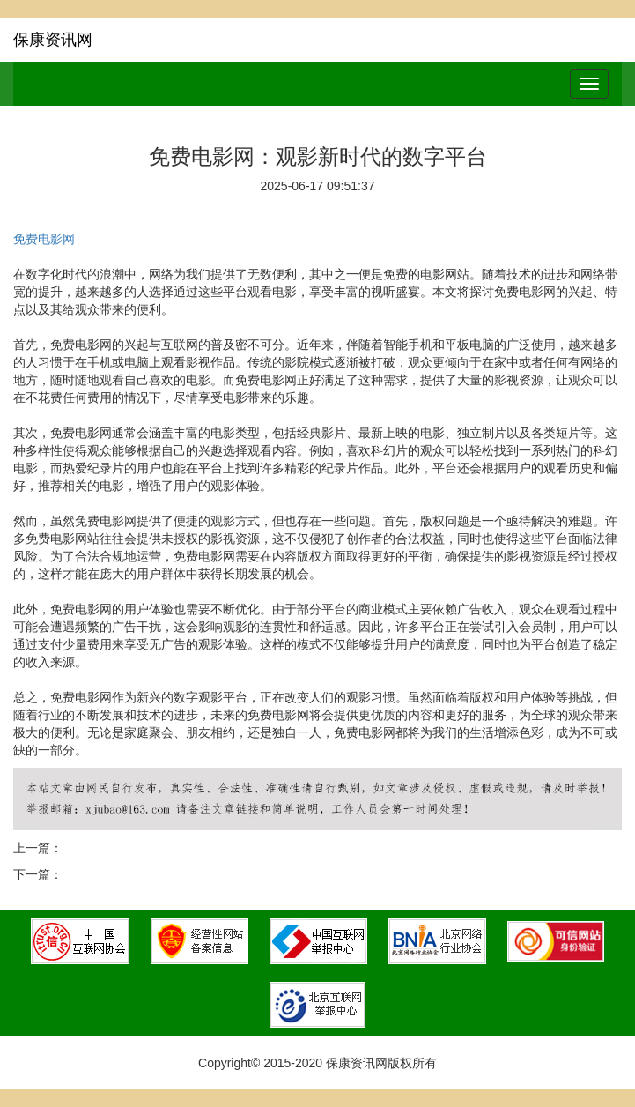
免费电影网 (44, 239)
